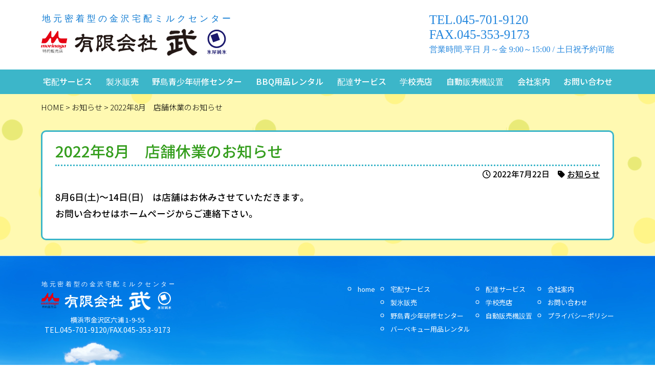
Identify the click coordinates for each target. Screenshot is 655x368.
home (366, 289)
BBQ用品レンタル (289, 81)
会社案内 (533, 81)
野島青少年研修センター (197, 81)
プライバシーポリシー (581, 315)
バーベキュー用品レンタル (430, 329)
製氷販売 (122, 81)
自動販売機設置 (475, 81)
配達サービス (361, 81)
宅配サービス (67, 81)
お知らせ (583, 174)
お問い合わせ (588, 81)
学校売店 (416, 81)
